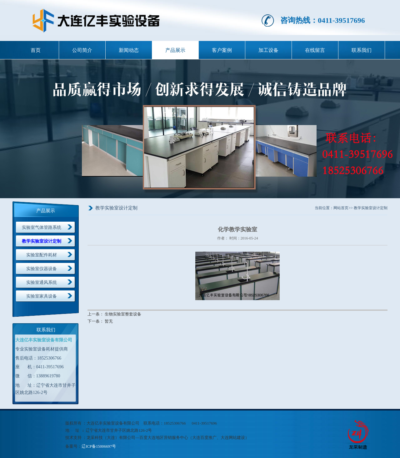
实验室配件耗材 (41, 255)
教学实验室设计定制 (41, 241)
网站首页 (340, 208)
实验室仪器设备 (41, 268)
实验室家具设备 (41, 296)
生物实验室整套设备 (123, 314)
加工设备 (268, 50)
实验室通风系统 (41, 282)
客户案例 (222, 50)
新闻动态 (129, 50)
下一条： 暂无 (100, 321)
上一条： (96, 314)
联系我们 (362, 50)
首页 (36, 50)
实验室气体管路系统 (41, 227)
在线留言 (315, 50)
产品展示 (175, 50)
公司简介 (82, 50)
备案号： (73, 446)
